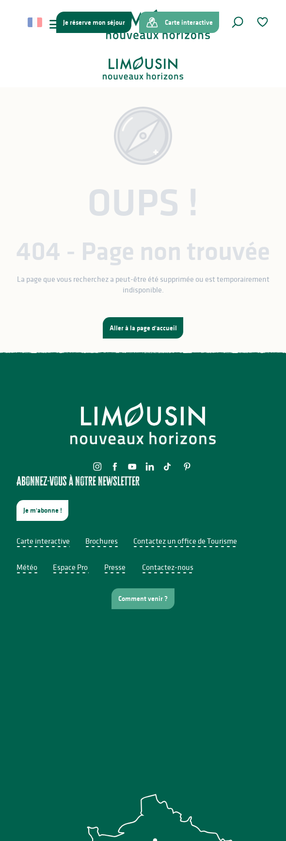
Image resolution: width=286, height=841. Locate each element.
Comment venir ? (143, 598)
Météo (26, 567)
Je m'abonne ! (42, 510)
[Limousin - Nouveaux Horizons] (143, 68)
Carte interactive (43, 541)
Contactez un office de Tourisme (185, 541)
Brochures (101, 541)
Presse (115, 567)
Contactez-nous (167, 567)
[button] (237, 22)
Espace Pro (70, 567)
